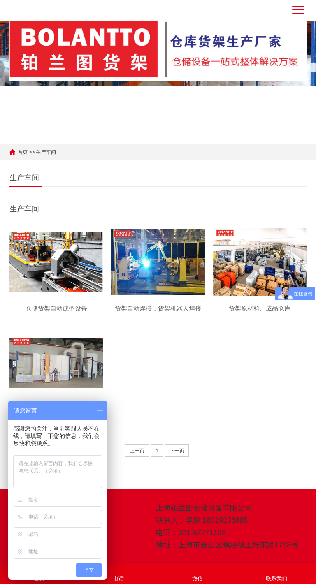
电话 (118, 573)
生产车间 (46, 152)
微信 (197, 573)
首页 (23, 152)
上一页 (137, 451)
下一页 (177, 451)
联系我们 (276, 573)
